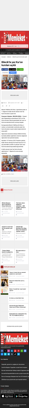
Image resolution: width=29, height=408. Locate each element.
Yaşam (12, 174)
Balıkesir (9, 56)
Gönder (20, 69)
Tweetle (12, 69)
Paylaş (4, 69)
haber (4, 174)
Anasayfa (3, 56)
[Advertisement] (14, 15)
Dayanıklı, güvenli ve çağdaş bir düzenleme (16, 50)
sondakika (8, 174)
